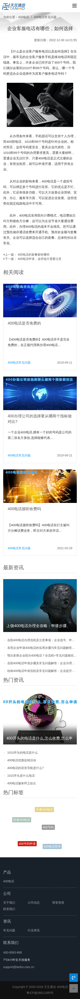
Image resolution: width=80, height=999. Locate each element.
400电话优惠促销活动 (21, 760)
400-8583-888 (12, 952)
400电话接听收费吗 (24, 509)
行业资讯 (34, 930)
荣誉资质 (58, 902)
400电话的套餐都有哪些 (33, 254)
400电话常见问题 (45, 17)
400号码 (48, 829)
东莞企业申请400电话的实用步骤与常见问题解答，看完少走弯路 (42, 647)
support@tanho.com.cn (18, 967)
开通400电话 (44, 810)
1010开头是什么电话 (21, 775)
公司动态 (34, 902)
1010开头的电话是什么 (22, 752)
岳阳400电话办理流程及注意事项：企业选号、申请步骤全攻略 (42, 640)
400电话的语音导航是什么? (25, 768)
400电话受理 (52, 847)
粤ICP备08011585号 (40, 993)
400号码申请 (27, 844)
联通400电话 (21, 820)
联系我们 (9, 909)
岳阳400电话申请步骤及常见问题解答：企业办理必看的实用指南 (42, 663)
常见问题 (9, 930)
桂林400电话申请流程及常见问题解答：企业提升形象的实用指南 (42, 671)
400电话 (23, 17)
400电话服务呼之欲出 (21, 783)
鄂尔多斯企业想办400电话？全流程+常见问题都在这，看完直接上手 (42, 655)
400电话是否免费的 (24, 323)
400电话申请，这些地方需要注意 (39, 259)
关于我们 (9, 902)
